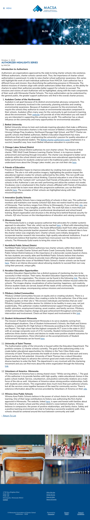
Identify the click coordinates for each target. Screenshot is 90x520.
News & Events (51, 499)
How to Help (50, 497)
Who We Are (50, 492)
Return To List (9, 415)
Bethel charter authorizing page (55, 139)
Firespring (51, 514)
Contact (5, 500)
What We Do (50, 495)
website (36, 114)
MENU (8, 9)
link (75, 278)
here (74, 162)
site (81, 205)
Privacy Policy (66, 513)
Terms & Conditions (80, 513)
